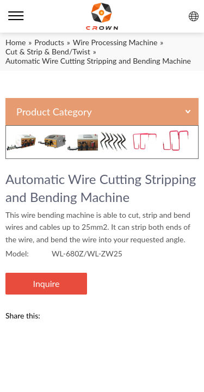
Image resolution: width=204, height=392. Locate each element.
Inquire (46, 283)
